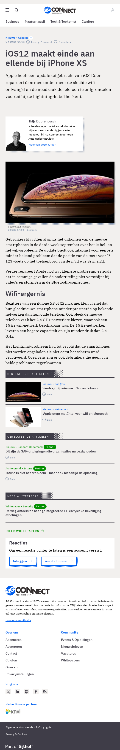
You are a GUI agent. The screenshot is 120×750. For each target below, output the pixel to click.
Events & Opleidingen (76, 640)
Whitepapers (70, 660)
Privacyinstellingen (20, 674)
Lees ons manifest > (18, 620)
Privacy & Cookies (16, 734)
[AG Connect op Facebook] (36, 691)
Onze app (12, 667)
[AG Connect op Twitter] (8, 691)
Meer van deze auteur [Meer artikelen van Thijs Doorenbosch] (42, 144)
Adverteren (14, 646)
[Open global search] (16, 10)
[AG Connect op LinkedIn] (17, 691)
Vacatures (68, 653)
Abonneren (14, 640)
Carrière (88, 21)
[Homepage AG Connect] (60, 10)
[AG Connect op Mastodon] (26, 691)
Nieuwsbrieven (72, 646)
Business (12, 21)
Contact (11, 653)
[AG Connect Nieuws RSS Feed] (45, 691)
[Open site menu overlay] (7, 10)
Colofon (11, 660)
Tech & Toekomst (63, 21)
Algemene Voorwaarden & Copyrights (28, 727)
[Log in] (112, 10)
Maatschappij (35, 21)
